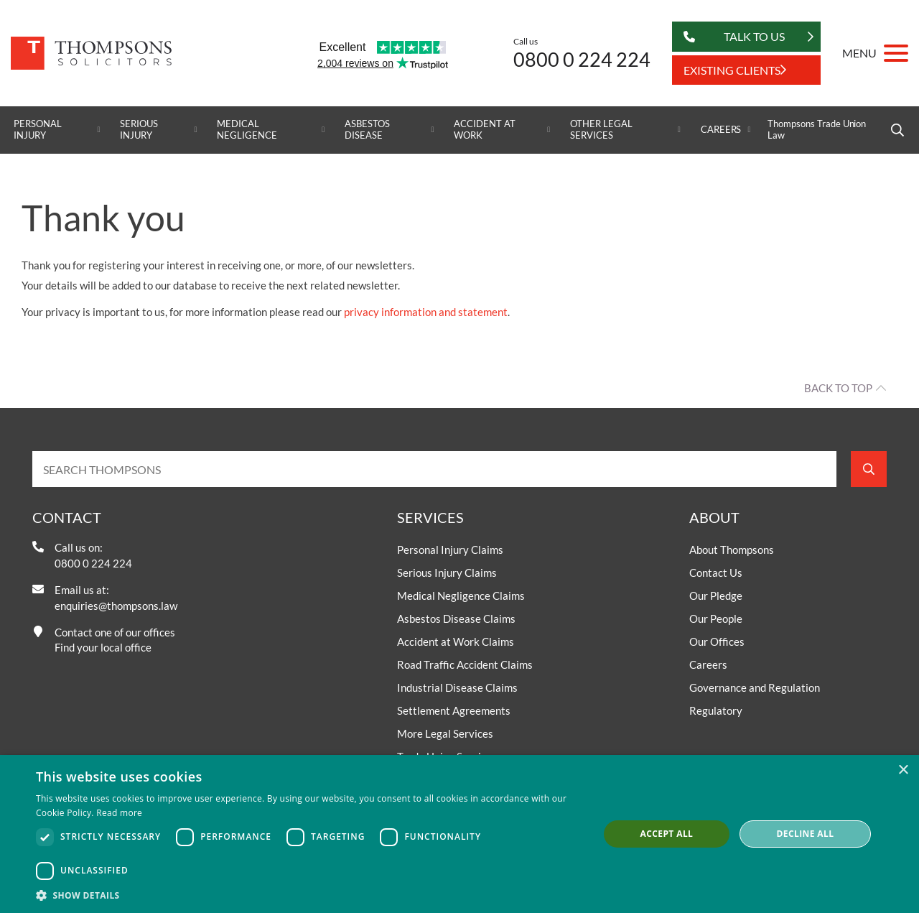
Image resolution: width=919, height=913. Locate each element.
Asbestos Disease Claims (456, 618)
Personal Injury (38, 130)
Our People (715, 618)
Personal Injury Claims (450, 549)
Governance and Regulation (754, 687)
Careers (721, 129)
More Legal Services (445, 733)
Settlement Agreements (453, 710)
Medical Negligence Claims (461, 595)
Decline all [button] (805, 834)
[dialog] (459, 834)
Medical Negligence (247, 130)
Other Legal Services (601, 130)
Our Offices (717, 641)
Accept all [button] (667, 834)
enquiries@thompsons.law (116, 605)
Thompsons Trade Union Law (817, 130)
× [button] (902, 770)
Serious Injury (139, 130)
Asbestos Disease (367, 130)
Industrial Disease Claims (457, 687)
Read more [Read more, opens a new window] (119, 813)
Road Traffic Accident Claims (465, 664)
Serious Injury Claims (447, 572)
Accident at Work (484, 130)
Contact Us (715, 572)
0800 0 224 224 (581, 59)
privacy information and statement (426, 311)
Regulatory (715, 710)
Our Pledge (715, 595)
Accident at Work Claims (455, 641)
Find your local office (103, 647)
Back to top (838, 387)
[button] (309, 895)
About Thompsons (731, 549)
